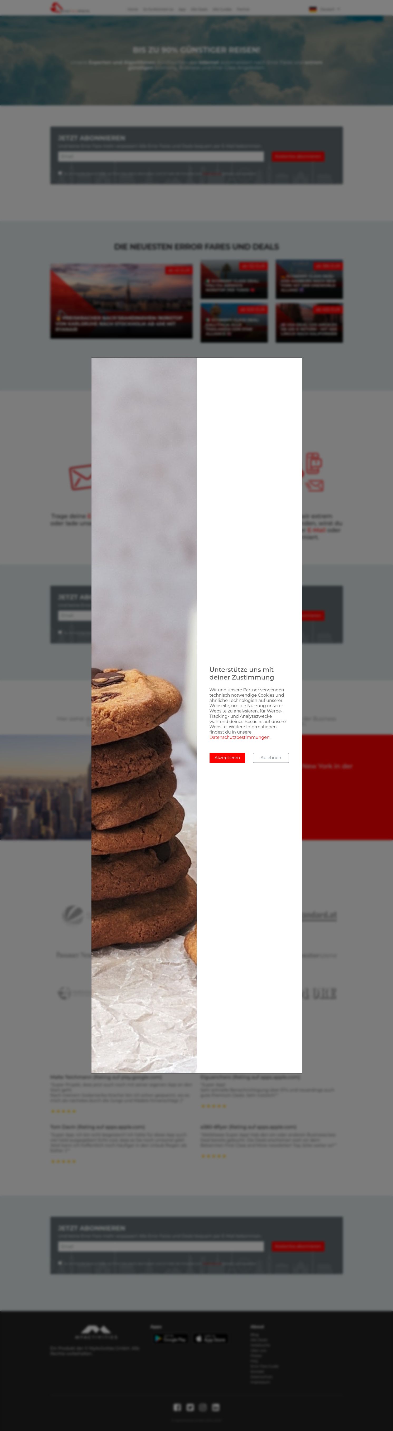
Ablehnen (271, 757)
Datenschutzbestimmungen (240, 737)
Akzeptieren (227, 757)
